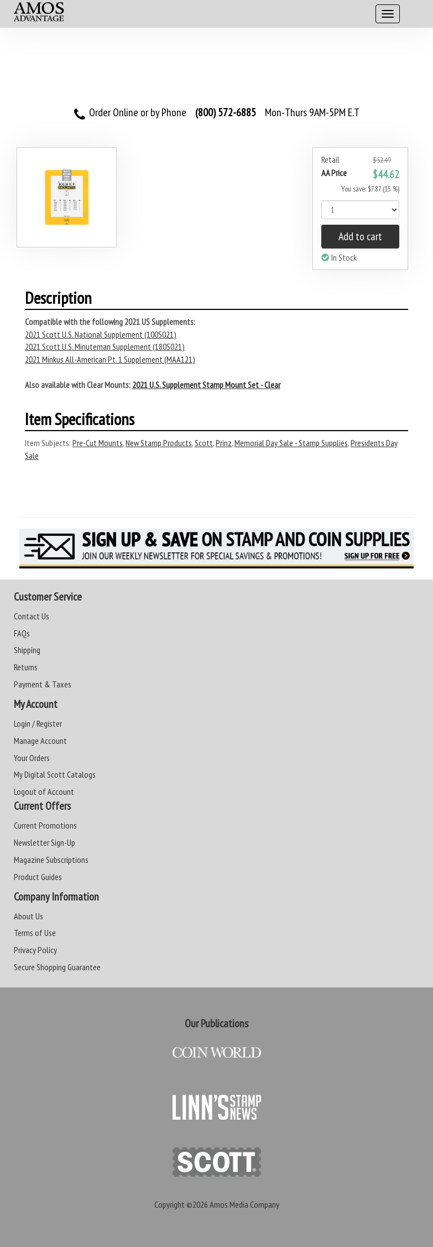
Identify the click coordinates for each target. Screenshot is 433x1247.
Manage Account (40, 740)
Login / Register (38, 723)
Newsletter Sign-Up (44, 842)
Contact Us (31, 616)
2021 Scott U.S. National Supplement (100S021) (100, 334)
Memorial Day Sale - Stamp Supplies (291, 442)
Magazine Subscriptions (51, 859)
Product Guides (38, 876)
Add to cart (360, 236)
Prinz (224, 442)
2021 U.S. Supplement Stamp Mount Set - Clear (206, 384)
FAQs (22, 633)
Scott (204, 442)
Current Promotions (45, 825)
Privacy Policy (35, 949)
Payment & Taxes (42, 684)
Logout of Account (44, 791)
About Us (28, 916)
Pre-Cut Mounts (97, 442)
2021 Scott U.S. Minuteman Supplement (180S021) (105, 346)
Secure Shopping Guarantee (57, 966)
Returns (26, 666)
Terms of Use (35, 932)
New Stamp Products (159, 442)
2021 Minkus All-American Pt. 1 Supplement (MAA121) (110, 359)
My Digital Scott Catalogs (55, 774)
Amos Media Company (244, 1204)
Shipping (27, 649)
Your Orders (32, 757)
